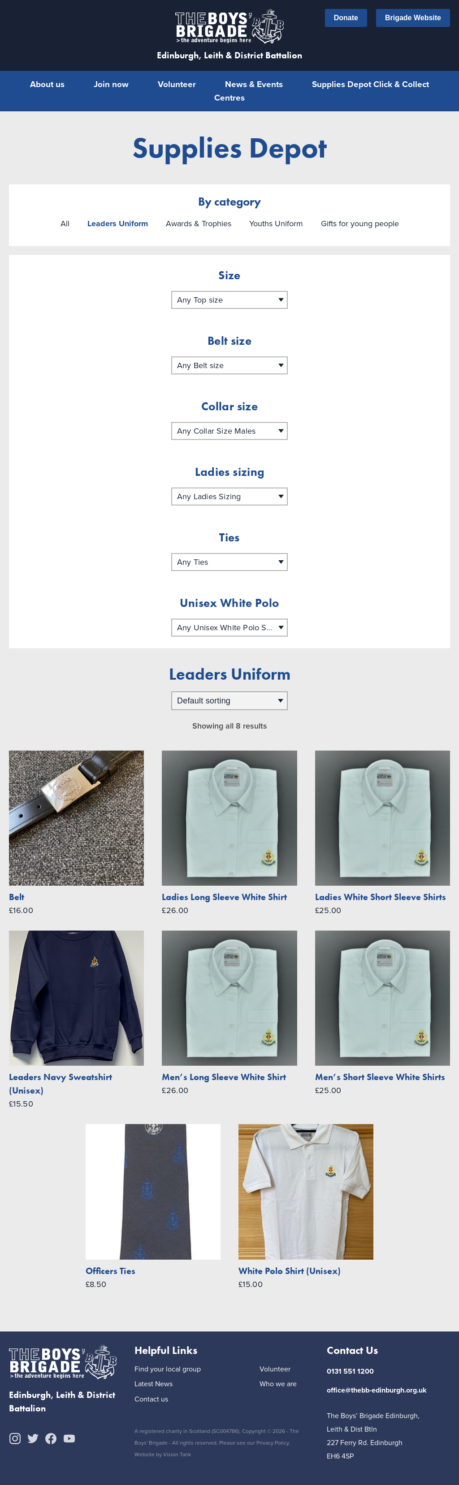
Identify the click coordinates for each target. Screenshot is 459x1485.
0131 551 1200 (350, 1371)
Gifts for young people (360, 223)
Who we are (278, 1383)
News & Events (254, 84)
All (65, 223)
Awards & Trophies (198, 223)
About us (47, 84)
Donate (346, 18)
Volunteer (177, 84)
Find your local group (167, 1369)
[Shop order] (229, 700)
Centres (229, 97)
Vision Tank (177, 1454)
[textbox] (229, 299)
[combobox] (229, 299)
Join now (111, 84)
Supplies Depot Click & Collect (370, 84)
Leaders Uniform (117, 223)
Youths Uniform (276, 223)
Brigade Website (413, 18)
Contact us (151, 1399)
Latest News (153, 1383)
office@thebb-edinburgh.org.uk (377, 1389)
